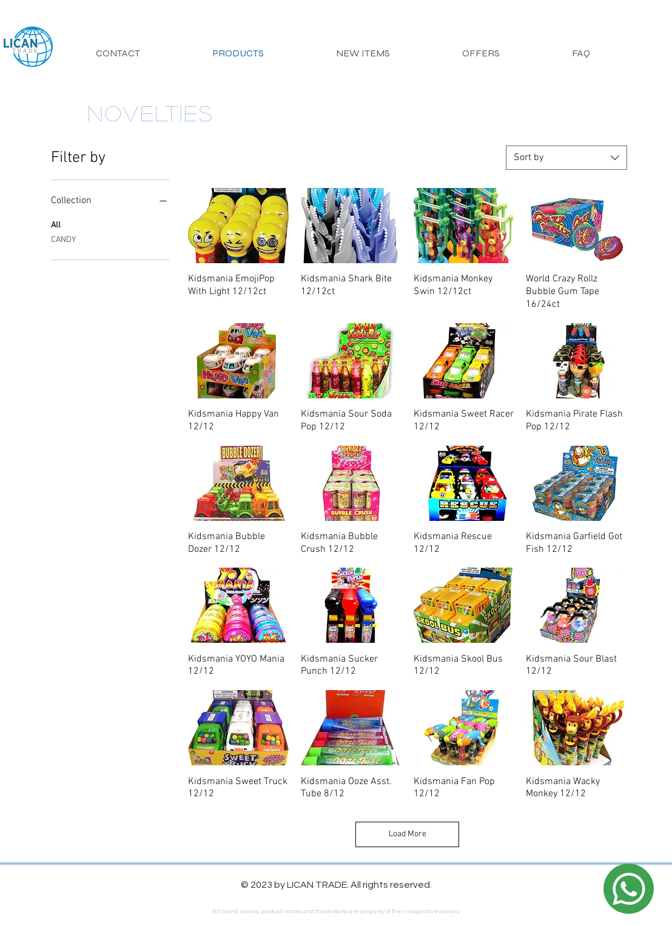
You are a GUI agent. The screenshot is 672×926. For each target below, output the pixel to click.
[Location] (628, 889)
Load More (407, 834)
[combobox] (566, 158)
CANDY (63, 239)
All (56, 224)
